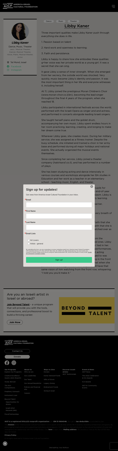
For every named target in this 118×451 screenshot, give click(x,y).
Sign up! (59, 260)
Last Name (30, 222)
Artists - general (36, 244)
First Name (31, 211)
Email (28, 200)
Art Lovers (34, 240)
